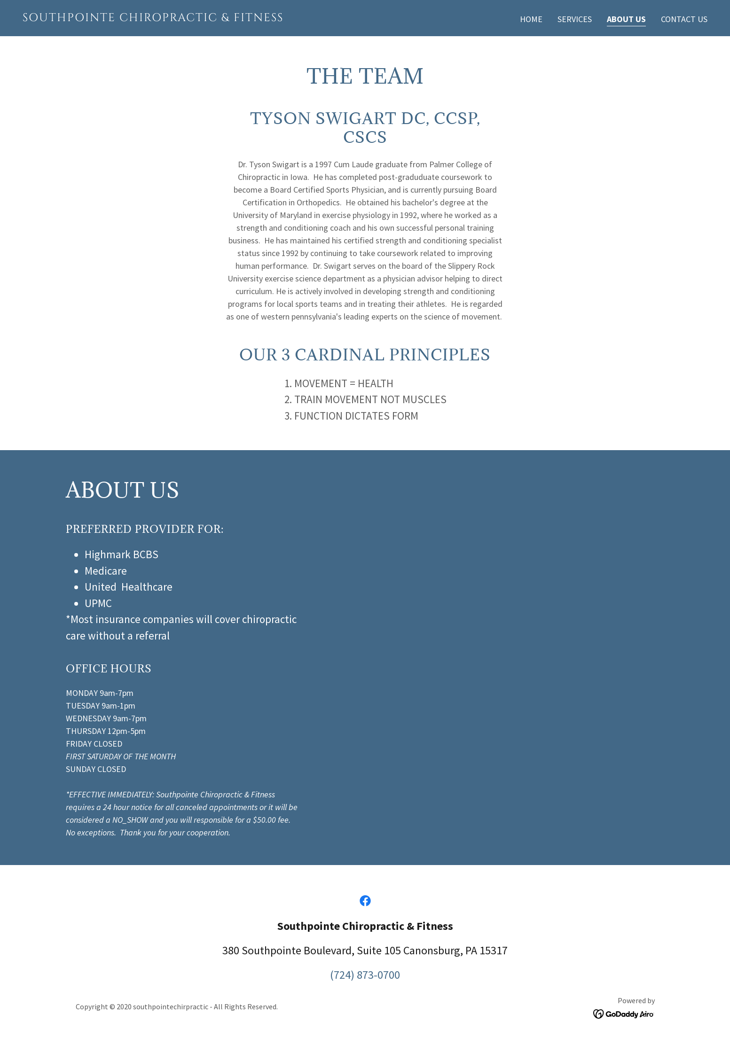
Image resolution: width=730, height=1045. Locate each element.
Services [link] (574, 19)
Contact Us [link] (684, 19)
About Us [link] (626, 19)
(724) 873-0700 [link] (365, 974)
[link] (190, 18)
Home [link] (531, 19)
